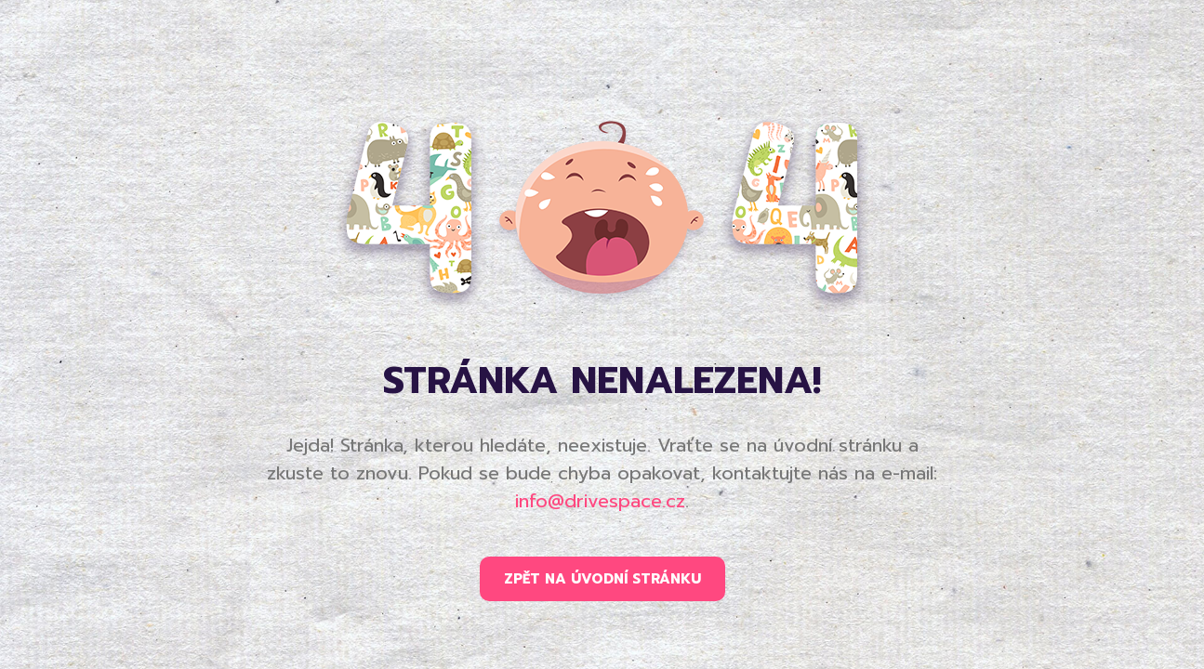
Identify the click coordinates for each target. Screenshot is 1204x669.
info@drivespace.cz (600, 501)
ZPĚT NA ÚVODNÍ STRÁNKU (602, 579)
